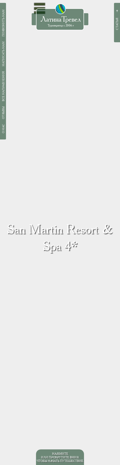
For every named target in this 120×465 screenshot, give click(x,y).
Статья (117, 24)
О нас (3, 128)
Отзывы (3, 112)
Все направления (3, 86)
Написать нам (3, 54)
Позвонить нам (3, 23)
